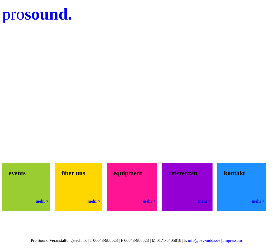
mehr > (42, 201)
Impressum (232, 240)
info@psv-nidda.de (204, 240)
